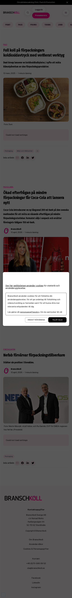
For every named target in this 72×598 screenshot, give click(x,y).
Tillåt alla (57, 320)
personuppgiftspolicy (29, 312)
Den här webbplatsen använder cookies (24, 285)
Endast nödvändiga (36, 320)
